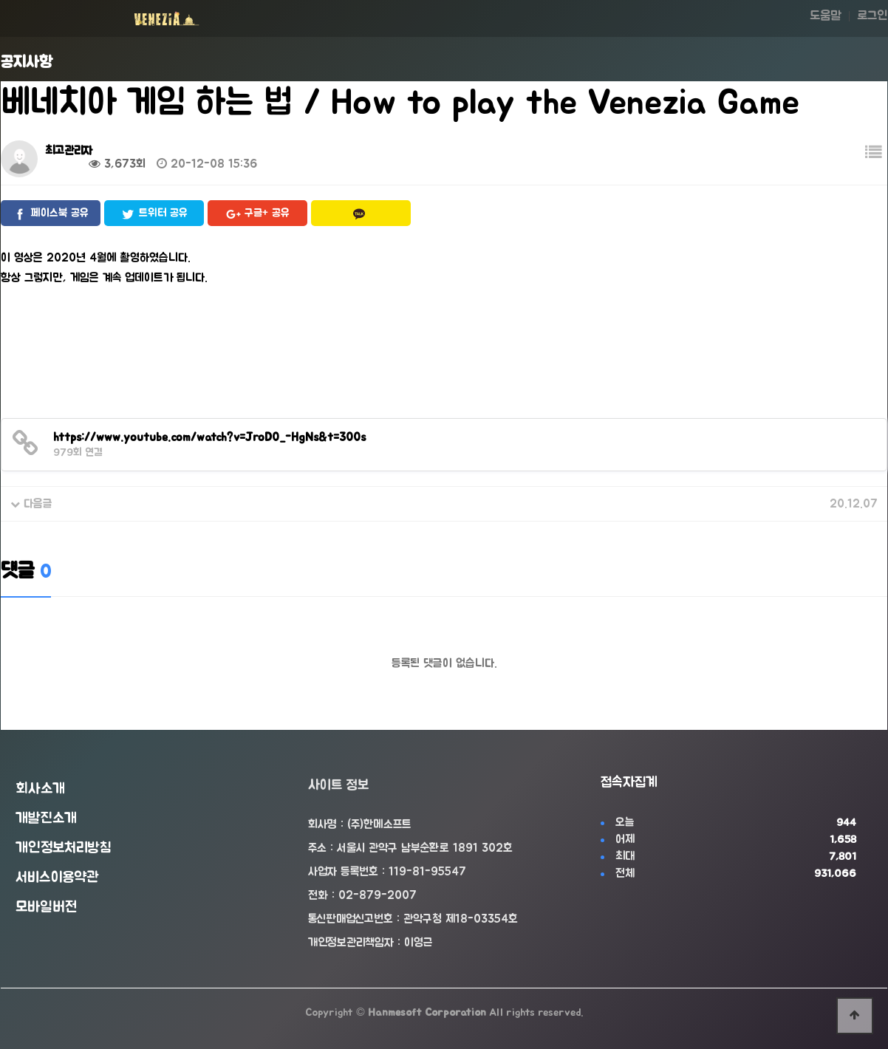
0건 (61, 164)
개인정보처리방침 (63, 848)
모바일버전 (46, 907)
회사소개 (40, 789)
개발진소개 (46, 818)
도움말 (825, 16)
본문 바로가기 (0, 0)
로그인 (872, 16)
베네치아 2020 (103, 504)
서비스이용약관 (57, 877)
